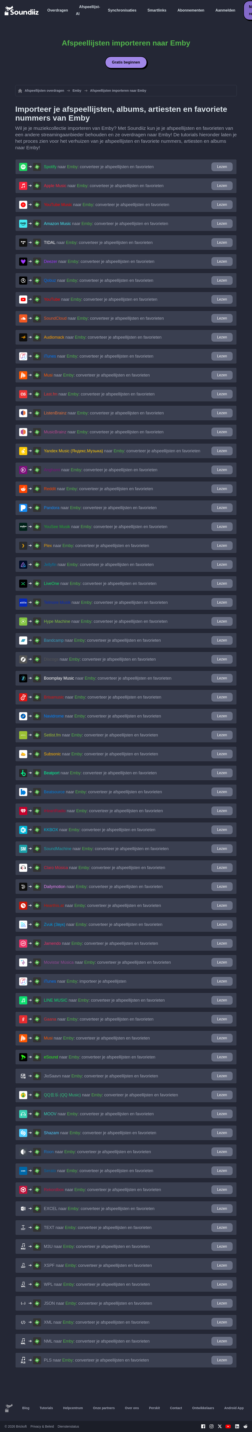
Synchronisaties (122, 10)
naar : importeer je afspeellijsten (85, 981)
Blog (25, 1408)
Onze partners (104, 1408)
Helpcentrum (73, 1408)
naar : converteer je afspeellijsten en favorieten (99, 166)
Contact (176, 1408)
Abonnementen (190, 10)
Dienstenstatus (68, 1426)
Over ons (132, 1408)
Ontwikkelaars (203, 1408)
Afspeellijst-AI (88, 10)
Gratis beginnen (126, 62)
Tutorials (46, 1408)
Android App (234, 1408)
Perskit (154, 1408)
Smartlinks (156, 10)
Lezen (222, 167)
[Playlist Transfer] (22, 10)
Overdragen (57, 10)
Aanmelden (225, 10)
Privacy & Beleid (42, 1426)
